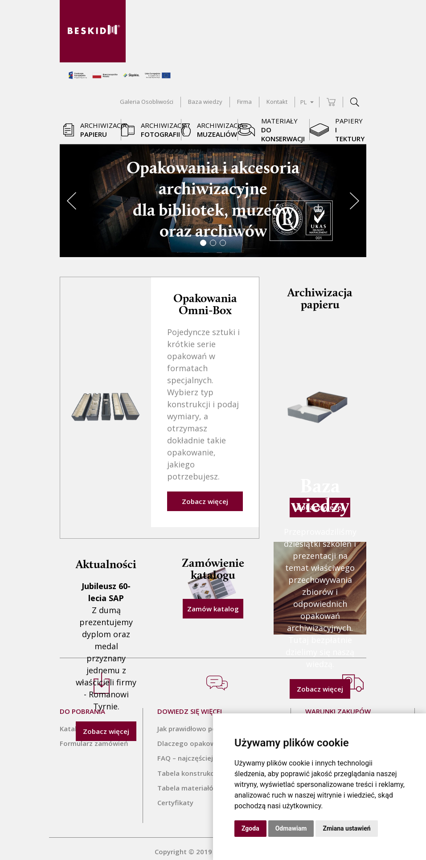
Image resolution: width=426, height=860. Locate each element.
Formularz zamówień (94, 737)
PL (307, 102)
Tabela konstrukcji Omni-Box (204, 767)
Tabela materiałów (188, 782)
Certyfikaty (175, 796)
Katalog (73, 723)
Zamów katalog (213, 603)
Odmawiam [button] (291, 828)
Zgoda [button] (250, 828)
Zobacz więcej (205, 495)
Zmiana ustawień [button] (346, 828)
